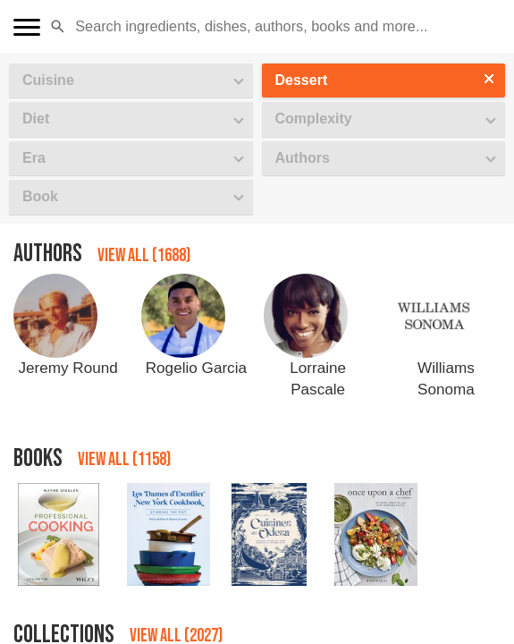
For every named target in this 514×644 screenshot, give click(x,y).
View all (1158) (124, 459)
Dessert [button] (301, 80)
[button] (57, 27)
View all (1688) (143, 255)
